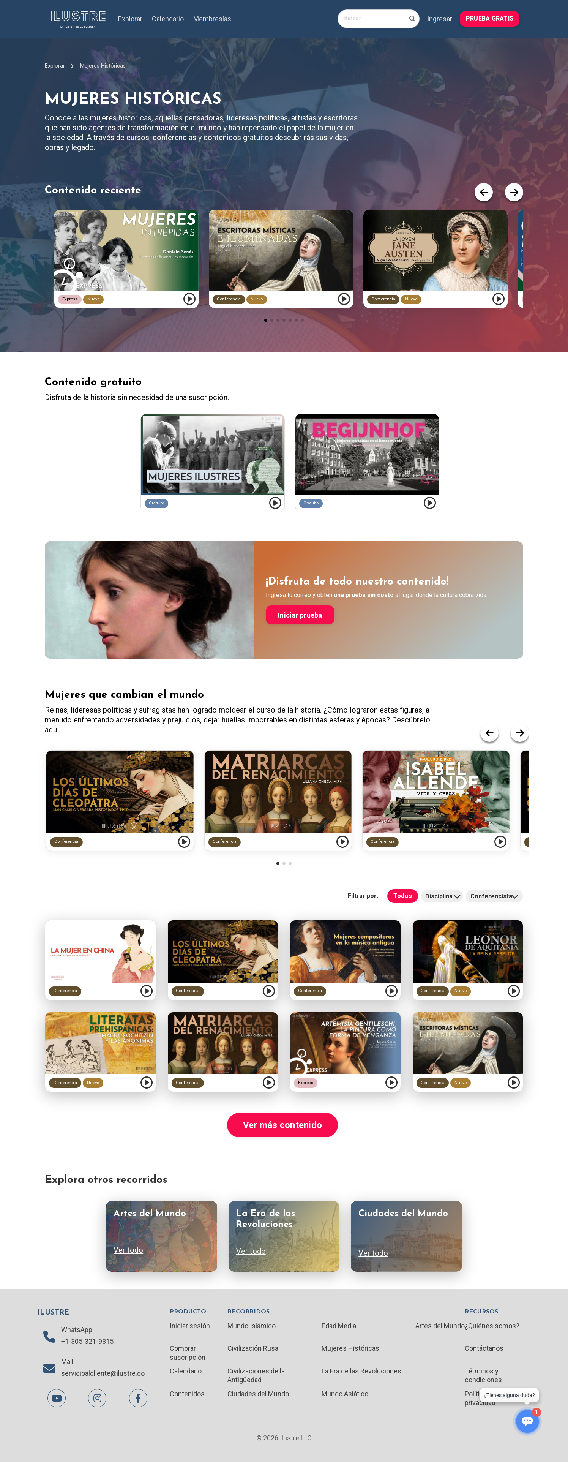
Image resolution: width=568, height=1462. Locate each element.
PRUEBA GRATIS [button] (489, 18)
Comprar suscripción (187, 1352)
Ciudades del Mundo (258, 1394)
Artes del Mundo (440, 1326)
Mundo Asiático (345, 1394)
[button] (265, 320)
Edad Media (339, 1326)
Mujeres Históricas (103, 66)
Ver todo (128, 1250)
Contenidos (187, 1394)
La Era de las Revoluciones (361, 1371)
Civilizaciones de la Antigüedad (256, 1375)
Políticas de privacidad (482, 1398)
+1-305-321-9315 (87, 1341)
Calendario (168, 19)
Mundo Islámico (251, 1326)
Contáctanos (484, 1348)
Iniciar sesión (190, 1326)
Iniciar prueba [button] (300, 615)
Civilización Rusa (252, 1348)
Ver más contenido (282, 1125)
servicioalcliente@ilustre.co (103, 1373)
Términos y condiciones (483, 1375)
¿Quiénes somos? (492, 1326)
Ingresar (439, 19)
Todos (402, 895)
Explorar (130, 19)
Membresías (212, 19)
